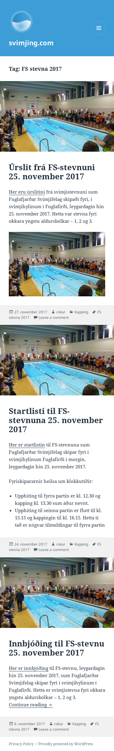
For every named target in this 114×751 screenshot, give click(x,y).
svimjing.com (31, 42)
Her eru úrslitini (27, 192)
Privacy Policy (21, 743)
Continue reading (31, 704)
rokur (60, 312)
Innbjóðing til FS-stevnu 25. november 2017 (56, 648)
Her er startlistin (27, 445)
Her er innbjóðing (28, 668)
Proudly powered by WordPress (65, 743)
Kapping (81, 312)
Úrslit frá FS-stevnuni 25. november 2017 (52, 172)
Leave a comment (54, 317)
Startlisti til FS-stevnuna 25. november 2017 (56, 420)
